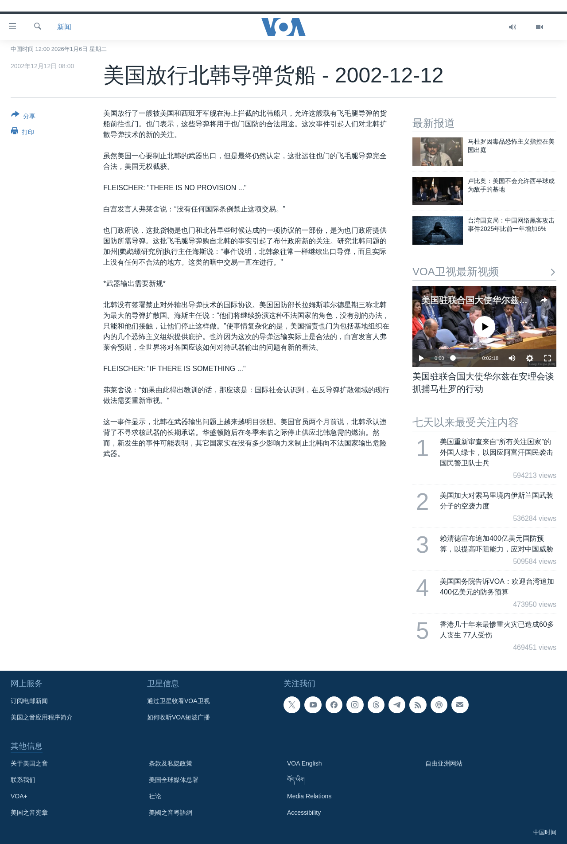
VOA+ (19, 796)
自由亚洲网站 (443, 763)
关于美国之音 (29, 763)
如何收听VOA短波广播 (178, 717)
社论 (155, 796)
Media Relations (309, 796)
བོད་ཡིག (296, 779)
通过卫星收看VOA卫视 (178, 700)
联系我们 (23, 779)
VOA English (304, 763)
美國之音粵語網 (170, 812)
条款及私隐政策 (170, 763)
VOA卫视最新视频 (484, 271)
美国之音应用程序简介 (42, 717)
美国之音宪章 (29, 812)
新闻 (64, 27)
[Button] (23, 117)
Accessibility (304, 812)
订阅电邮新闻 (29, 700)
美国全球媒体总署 (173, 779)
